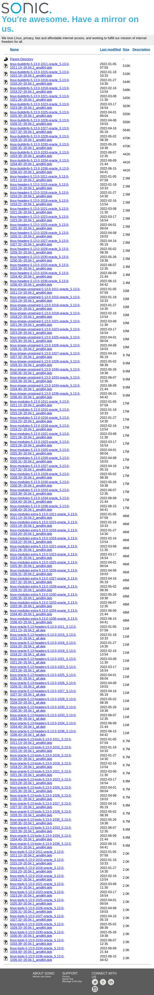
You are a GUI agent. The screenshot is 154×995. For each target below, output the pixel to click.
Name (14, 49)
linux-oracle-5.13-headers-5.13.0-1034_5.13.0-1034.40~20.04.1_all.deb (43, 725)
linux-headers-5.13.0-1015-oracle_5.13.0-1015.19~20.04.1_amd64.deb (39, 186)
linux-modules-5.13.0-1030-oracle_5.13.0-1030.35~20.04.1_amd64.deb (40, 483)
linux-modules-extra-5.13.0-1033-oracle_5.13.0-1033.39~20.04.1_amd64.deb (44, 604)
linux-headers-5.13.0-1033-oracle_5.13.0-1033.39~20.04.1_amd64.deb (39, 266)
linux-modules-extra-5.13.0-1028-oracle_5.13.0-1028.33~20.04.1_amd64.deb (44, 588)
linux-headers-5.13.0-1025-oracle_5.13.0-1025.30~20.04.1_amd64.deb (39, 226)
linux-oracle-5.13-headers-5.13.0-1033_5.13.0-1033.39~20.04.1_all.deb (43, 716)
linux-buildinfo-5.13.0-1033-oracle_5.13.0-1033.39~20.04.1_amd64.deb (39, 154)
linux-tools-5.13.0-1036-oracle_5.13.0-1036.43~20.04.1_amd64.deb (37, 958)
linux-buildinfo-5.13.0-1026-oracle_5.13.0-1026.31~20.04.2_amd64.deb (39, 122)
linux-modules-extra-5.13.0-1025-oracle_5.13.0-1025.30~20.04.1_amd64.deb (44, 564)
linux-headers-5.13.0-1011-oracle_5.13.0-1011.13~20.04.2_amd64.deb (39, 178)
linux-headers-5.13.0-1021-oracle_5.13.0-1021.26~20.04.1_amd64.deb (39, 210)
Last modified (110, 49)
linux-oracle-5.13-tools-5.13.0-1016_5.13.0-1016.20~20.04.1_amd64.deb (41, 757)
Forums (66, 976)
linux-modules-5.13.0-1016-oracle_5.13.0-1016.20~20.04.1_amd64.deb (40, 419)
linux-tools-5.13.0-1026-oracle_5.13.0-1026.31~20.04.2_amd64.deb (37, 909)
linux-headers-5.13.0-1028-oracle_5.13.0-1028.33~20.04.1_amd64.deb (39, 250)
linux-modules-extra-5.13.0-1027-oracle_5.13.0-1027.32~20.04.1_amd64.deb (44, 580)
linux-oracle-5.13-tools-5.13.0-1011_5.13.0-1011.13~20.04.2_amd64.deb (41, 741)
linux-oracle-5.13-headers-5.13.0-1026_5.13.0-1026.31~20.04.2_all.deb (43, 684)
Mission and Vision (42, 976)
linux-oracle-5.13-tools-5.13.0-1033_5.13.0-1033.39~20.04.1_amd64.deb (41, 829)
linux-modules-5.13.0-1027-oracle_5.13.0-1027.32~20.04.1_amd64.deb (40, 467)
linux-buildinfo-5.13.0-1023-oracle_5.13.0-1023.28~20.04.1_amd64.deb (39, 106)
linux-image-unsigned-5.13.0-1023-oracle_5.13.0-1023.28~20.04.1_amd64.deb (45, 331)
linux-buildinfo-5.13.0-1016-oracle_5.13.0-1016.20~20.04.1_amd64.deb (39, 81)
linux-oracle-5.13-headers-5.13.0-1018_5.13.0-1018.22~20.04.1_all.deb (43, 652)
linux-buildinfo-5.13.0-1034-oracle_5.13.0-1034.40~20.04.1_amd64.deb (39, 162)
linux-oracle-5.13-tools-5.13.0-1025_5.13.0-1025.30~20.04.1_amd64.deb (41, 789)
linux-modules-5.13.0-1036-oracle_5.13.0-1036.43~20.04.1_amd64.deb (40, 507)
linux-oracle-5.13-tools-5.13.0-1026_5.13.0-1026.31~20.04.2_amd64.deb (41, 797)
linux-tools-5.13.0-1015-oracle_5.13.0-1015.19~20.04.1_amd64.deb (37, 861)
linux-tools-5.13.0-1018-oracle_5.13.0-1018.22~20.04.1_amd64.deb (37, 877)
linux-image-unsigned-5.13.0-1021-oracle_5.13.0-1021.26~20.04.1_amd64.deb (45, 323)
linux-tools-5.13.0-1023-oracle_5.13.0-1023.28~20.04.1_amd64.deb (37, 893)
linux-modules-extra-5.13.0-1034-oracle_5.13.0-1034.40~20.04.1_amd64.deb (44, 612)
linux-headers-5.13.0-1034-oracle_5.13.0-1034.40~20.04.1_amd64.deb (39, 274)
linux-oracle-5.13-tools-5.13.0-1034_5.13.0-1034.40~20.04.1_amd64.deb (41, 837)
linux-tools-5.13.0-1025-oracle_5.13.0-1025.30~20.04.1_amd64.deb (37, 901)
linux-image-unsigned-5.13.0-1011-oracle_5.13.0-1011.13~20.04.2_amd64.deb (45, 290)
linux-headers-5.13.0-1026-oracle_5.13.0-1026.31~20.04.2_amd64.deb (39, 234)
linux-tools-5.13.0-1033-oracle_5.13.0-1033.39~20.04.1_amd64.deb (37, 942)
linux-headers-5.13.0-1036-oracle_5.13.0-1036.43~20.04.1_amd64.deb (39, 282)
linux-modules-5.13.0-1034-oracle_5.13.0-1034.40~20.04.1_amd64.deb (40, 499)
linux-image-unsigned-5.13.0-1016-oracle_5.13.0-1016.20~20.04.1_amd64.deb (45, 306)
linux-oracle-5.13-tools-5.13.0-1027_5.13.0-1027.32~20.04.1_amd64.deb (41, 805)
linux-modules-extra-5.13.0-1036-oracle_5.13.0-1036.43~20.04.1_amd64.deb (44, 620)
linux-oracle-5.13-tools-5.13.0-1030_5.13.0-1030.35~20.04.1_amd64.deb (41, 821)
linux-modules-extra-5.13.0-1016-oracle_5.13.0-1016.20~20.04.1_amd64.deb (44, 532)
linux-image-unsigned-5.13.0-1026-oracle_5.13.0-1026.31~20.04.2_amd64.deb (45, 347)
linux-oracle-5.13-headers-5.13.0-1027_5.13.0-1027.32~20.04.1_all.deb (43, 692)
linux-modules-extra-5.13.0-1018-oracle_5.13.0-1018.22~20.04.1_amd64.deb (44, 540)
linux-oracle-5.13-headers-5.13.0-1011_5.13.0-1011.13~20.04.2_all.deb (43, 628)
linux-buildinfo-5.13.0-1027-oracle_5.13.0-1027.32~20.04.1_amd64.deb (39, 130)
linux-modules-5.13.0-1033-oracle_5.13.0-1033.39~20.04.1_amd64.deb (40, 491)
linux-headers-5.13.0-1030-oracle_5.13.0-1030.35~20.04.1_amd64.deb (39, 258)
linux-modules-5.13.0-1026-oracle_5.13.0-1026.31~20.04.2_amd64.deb (40, 459)
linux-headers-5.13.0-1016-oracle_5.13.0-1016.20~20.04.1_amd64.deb (39, 194)
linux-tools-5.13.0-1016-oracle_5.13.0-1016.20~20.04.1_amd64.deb (37, 869)
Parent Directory (21, 59)
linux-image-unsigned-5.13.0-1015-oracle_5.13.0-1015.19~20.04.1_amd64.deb (45, 298)
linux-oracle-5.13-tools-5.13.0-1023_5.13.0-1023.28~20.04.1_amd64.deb (41, 781)
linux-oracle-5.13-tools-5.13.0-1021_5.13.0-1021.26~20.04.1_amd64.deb (41, 773)
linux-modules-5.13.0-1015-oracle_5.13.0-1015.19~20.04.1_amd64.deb (40, 411)
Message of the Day (72, 981)
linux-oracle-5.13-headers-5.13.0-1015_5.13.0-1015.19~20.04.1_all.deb (43, 636)
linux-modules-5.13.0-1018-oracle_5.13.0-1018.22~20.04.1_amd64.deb (40, 427)
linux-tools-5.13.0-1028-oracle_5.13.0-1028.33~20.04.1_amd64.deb (37, 925)
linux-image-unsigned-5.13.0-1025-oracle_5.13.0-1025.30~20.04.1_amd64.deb (45, 339)
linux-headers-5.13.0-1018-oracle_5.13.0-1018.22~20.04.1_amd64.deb (39, 202)
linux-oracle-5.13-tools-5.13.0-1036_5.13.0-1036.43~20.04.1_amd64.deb (41, 845)
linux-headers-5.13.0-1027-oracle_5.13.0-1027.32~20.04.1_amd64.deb (39, 242)
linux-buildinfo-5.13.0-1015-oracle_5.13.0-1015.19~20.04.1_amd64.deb (39, 73)
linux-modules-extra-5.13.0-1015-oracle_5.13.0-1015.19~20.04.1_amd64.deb (44, 524)
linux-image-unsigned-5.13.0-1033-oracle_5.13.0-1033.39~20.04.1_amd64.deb (45, 379)
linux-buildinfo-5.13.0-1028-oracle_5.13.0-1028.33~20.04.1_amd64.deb (39, 138)
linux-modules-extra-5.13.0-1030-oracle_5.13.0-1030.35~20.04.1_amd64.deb (44, 596)
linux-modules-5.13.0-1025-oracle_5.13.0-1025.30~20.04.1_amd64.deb (40, 451)
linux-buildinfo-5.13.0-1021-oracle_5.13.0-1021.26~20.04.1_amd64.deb (39, 97)
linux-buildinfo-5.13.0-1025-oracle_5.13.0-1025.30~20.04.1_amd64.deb (39, 114)
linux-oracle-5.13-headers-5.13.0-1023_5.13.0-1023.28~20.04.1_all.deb (43, 668)
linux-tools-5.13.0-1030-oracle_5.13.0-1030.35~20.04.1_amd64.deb (37, 934)
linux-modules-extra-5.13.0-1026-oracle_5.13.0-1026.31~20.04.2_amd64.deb (44, 572)
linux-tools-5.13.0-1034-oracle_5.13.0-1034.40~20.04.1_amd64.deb (37, 950)
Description (141, 49)
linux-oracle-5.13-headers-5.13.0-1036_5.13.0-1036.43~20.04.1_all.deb (43, 733)
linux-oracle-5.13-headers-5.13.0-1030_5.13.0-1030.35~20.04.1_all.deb (43, 708)
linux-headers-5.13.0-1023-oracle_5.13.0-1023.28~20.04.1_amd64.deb (39, 218)
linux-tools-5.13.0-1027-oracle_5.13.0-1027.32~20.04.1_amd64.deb (37, 917)
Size (126, 49)
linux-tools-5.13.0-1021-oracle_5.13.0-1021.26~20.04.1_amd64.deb (37, 885)
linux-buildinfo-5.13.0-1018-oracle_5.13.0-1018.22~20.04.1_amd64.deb (39, 89)
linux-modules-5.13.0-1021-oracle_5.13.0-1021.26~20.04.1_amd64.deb (40, 435)
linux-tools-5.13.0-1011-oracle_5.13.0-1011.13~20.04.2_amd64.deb (37, 853)
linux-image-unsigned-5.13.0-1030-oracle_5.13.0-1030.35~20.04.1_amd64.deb (45, 371)
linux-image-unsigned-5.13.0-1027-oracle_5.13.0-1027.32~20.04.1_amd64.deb (45, 355)
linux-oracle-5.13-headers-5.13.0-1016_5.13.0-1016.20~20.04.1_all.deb (43, 644)
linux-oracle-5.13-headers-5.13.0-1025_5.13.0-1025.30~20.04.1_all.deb (43, 676)
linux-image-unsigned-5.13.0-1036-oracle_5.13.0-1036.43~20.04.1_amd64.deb (45, 395)
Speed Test (67, 979)
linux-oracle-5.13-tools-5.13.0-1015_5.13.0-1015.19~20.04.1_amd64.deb (41, 749)
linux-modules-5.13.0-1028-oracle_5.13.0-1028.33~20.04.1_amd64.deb (40, 475)
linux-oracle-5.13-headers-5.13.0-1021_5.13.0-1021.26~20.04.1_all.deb (43, 660)
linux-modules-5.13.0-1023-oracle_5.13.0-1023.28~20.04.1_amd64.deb (40, 443)
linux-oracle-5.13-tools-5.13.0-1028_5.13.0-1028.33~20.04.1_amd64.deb (41, 813)
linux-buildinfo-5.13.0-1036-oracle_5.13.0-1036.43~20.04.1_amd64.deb (39, 170)
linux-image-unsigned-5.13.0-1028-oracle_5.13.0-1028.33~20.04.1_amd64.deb (45, 363)
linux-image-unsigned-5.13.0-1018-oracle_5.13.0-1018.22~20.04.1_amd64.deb (45, 315)
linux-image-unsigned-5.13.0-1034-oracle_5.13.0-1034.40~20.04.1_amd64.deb (45, 387)
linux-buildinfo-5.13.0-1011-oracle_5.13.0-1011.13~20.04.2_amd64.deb (39, 65)
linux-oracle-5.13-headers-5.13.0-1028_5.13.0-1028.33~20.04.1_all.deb (43, 700)
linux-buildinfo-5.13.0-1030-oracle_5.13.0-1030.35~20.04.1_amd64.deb (39, 146)
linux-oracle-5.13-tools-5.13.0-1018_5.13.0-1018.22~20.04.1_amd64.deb (41, 765)
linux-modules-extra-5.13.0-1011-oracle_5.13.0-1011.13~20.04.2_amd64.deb (44, 516)
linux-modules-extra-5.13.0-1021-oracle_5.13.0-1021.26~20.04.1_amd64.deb (44, 548)
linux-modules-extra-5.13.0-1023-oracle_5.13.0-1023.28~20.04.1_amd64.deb (44, 556)
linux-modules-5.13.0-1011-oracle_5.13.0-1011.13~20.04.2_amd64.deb (40, 403)
